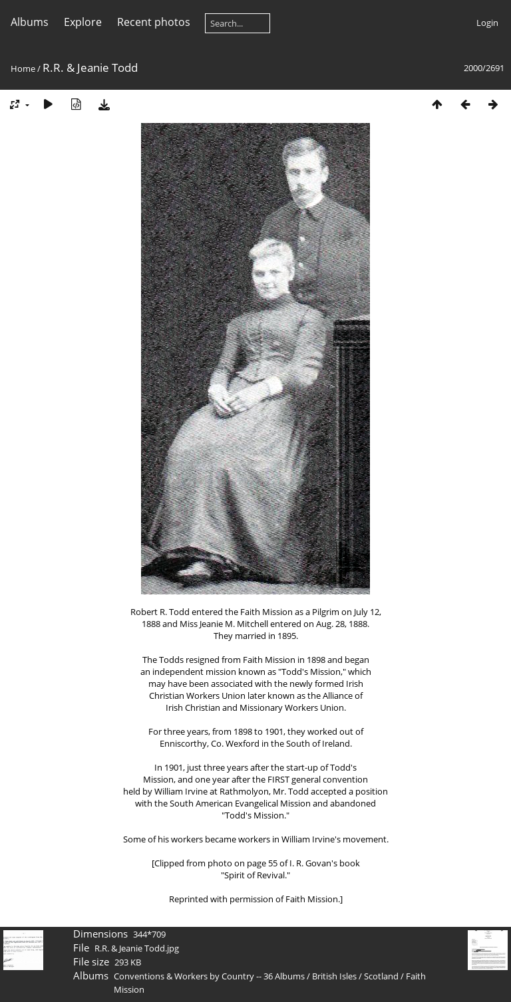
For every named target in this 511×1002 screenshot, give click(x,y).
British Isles (334, 976)
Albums (30, 22)
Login (487, 23)
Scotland (381, 976)
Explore (83, 22)
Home (23, 68)
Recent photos (153, 22)
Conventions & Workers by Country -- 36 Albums (209, 976)
